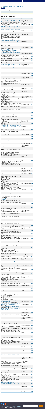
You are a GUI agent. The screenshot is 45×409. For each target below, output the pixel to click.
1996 (32, 176)
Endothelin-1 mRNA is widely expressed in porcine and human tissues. (13, 5)
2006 (32, 73)
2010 (32, 60)
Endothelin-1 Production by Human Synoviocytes (8, 140)
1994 (32, 244)
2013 (32, 41)
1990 (32, 386)
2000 (32, 107)
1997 (32, 143)
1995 (32, 196)
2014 (32, 34)
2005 (32, 77)
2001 (32, 104)
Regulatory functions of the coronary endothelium (8, 352)
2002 (32, 99)
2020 (32, 24)
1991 (32, 366)
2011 (32, 53)
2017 (32, 30)
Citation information (4, 15)
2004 (32, 94)
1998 (32, 129)
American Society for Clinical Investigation (14, 406)
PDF (4, 7)
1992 (32, 304)
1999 (32, 112)
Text (3, 7)
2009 (32, 65)
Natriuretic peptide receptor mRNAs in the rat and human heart (10, 306)
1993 (32, 265)
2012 (32, 44)
